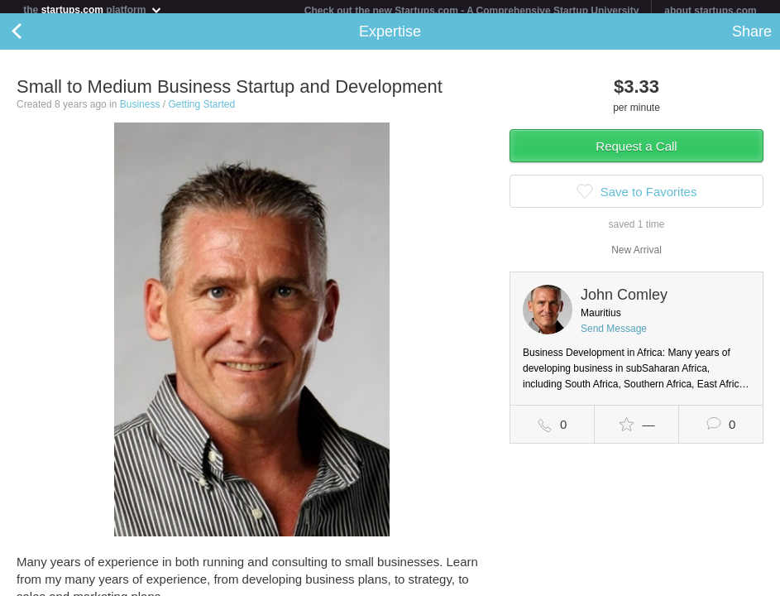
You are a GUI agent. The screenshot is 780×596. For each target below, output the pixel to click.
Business (140, 111)
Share (752, 38)
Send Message (614, 335)
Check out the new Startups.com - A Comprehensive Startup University (471, 11)
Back (33, 38)
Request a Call (636, 153)
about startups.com (710, 11)
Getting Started (201, 111)
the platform (92, 9)
